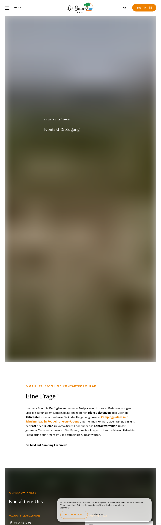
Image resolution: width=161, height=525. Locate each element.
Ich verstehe (74, 515)
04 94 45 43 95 (22, 522)
